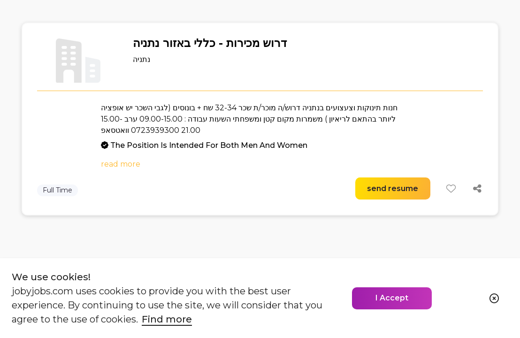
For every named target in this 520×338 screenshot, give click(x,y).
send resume (392, 188)
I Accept (391, 297)
